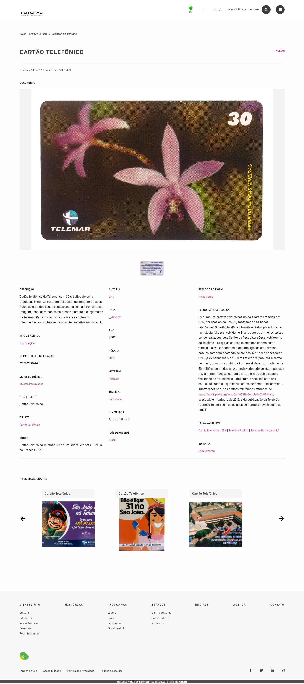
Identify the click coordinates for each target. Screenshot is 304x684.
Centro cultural (161, 613)
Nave (111, 618)
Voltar (280, 50)
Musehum (157, 623)
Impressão (115, 399)
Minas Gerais (205, 296)
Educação (26, 618)
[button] (23, 518)
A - (221, 9)
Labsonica (114, 623)
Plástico (114, 378)
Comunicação (206, 451)
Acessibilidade (52, 671)
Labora (112, 613)
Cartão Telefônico (30, 424)
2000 (111, 358)
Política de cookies (111, 671)
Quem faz (25, 628)
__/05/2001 (115, 317)
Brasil (112, 439)
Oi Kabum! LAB (117, 628)
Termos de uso (28, 671)
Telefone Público (238, 430)
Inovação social (29, 623)
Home (23, 34)
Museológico (27, 343)
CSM (223, 430)
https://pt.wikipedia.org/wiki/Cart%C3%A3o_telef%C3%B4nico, (236, 394)
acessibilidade (237, 9)
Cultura (24, 613)
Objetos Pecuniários (31, 383)
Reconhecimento (30, 634)
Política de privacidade (80, 671)
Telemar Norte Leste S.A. (265, 430)
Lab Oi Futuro (159, 618)
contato (254, 9)
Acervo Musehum (39, 34)
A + (216, 9)
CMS (111, 296)
